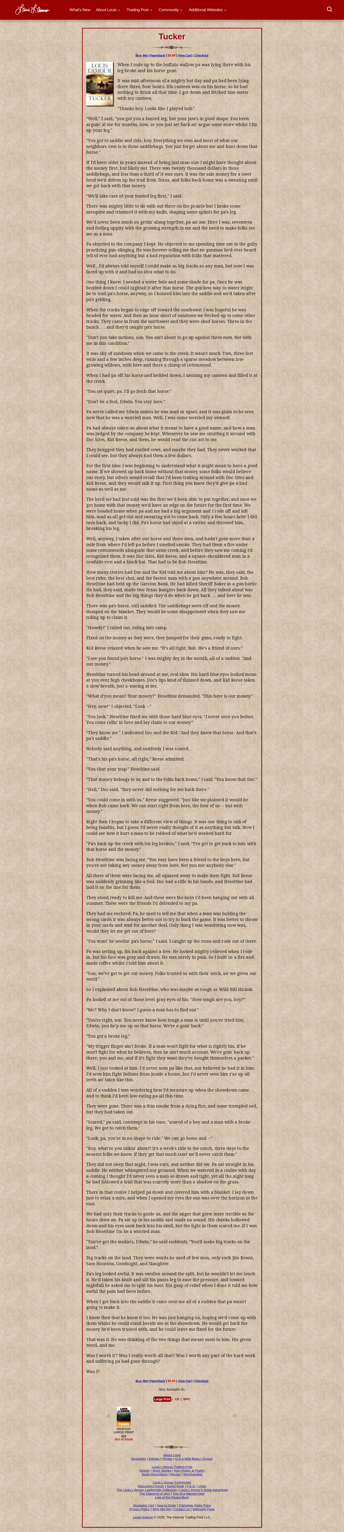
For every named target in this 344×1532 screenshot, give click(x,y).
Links (202, 1486)
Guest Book (175, 1486)
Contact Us (182, 1509)
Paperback (150, 55)
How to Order (166, 1505)
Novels (145, 1470)
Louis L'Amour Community (172, 1482)
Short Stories (161, 1470)
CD (177, 1399)
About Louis (172, 1455)
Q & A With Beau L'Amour (194, 1459)
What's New (80, 9)
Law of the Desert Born (172, 1497)
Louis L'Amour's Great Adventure (203, 1490)
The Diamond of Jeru (155, 1493)
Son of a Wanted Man (189, 1493)
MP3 (186, 1399)
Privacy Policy (139, 1509)
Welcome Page (203, 1509)
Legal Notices (143, 1517)
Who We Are (161, 1509)
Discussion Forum (151, 1486)
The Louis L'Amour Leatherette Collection (146, 1490)
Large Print (162, 1399)
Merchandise (192, 1474)
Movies (175, 1474)
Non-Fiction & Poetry (189, 1470)
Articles (154, 1459)
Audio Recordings (155, 1474)
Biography (138, 1459)
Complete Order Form (195, 1505)
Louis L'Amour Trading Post (172, 1467)
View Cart (185, 55)
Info (123, 1436)
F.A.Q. (191, 1486)
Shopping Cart (143, 1505)
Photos (167, 1459)
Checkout (201, 55)
